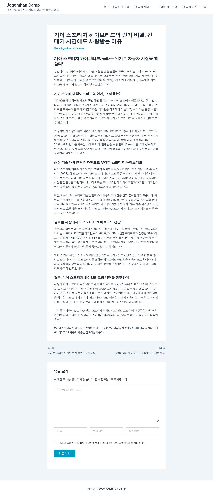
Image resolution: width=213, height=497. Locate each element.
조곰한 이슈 (190, 7)
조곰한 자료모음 (168, 7)
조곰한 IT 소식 (123, 7)
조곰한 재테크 (145, 7)
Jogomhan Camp (23, 5)
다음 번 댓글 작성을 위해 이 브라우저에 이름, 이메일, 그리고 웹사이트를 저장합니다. (102, 443)
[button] (204, 7)
